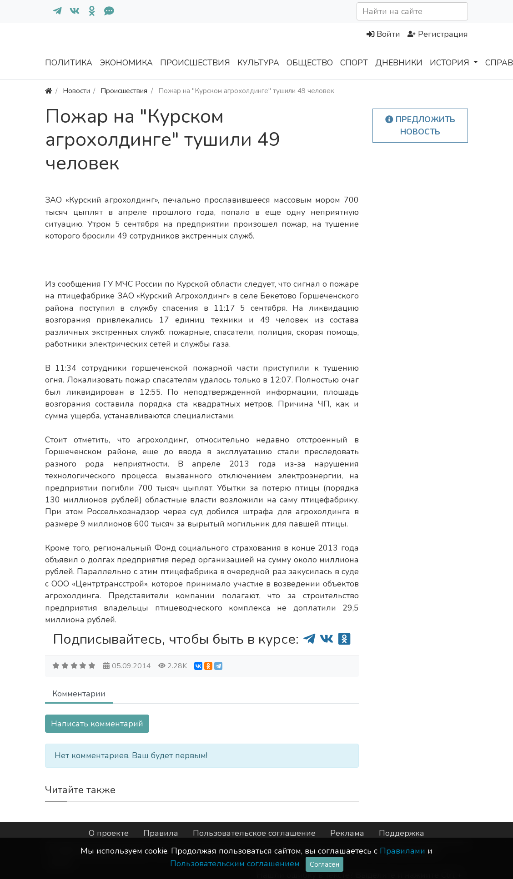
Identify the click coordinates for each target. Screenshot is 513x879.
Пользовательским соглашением (235, 863)
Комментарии (79, 693)
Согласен (324, 864)
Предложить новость (420, 125)
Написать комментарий (97, 723)
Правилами (402, 850)
